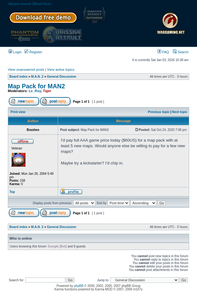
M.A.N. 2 (37, 76)
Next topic (179, 112)
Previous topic (159, 112)
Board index (18, 76)
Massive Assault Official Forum (29, 4)
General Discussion (61, 76)
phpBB (78, 286)
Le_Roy (35, 91)
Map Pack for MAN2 (36, 86)
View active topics (60, 69)
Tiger (47, 91)
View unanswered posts (26, 69)
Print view (18, 112)
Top (12, 192)
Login (15, 52)
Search (181, 52)
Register (33, 52)
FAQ (163, 52)
